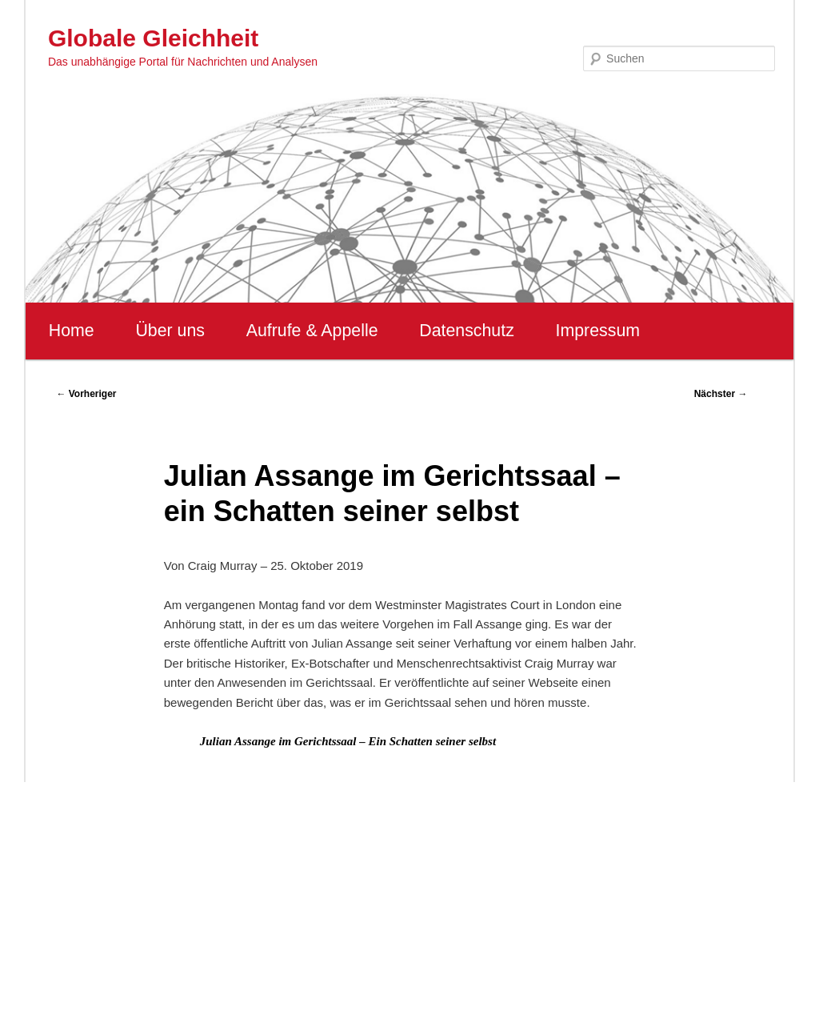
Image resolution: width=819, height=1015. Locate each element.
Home (71, 330)
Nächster (721, 393)
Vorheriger (86, 393)
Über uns (170, 330)
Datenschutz (466, 330)
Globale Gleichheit (153, 38)
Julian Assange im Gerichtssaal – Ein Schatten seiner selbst (348, 741)
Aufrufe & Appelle (312, 330)
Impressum (598, 330)
